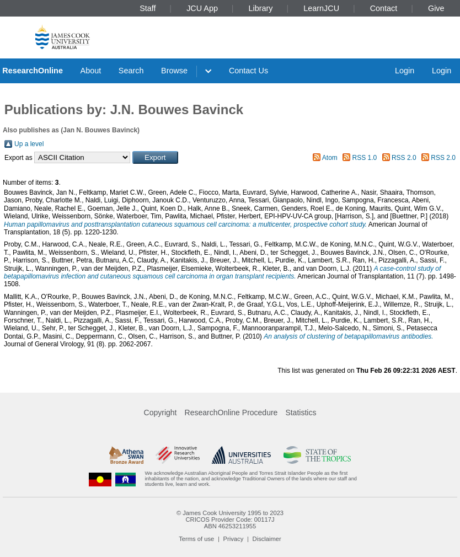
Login (404, 70)
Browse (174, 70)
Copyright (160, 412)
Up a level (29, 144)
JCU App (202, 8)
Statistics (300, 412)
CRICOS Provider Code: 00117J (229, 519)
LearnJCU (321, 8)
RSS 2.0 (404, 158)
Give (436, 8)
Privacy (233, 538)
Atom (330, 158)
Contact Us (248, 70)
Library (261, 8)
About (91, 70)
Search (131, 70)
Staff (148, 8)
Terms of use (196, 538)
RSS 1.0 (364, 158)
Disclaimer (267, 538)
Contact (384, 8)
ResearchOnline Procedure (231, 412)
